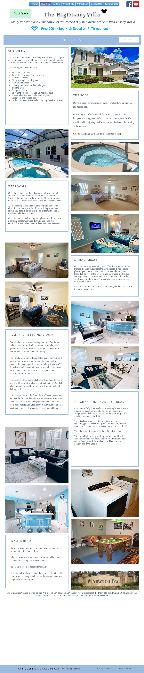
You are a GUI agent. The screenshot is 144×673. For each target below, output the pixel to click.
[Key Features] (129, 40)
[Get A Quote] (20, 13)
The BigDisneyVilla (72, 14)
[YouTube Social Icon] (136, 4)
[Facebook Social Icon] (129, 4)
